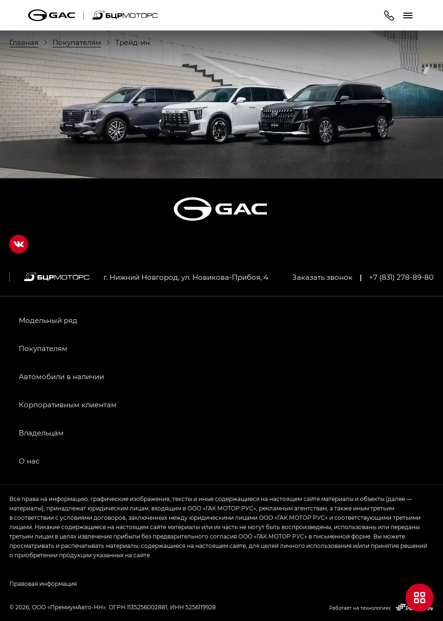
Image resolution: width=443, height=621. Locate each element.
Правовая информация (43, 583)
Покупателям (43, 348)
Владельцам (41, 432)
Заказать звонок (322, 277)
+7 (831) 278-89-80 (401, 277)
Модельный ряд (48, 320)
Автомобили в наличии (61, 376)
